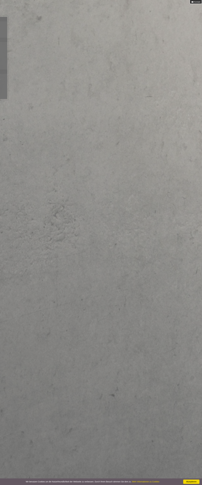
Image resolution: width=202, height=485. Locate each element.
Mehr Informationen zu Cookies (145, 482)
